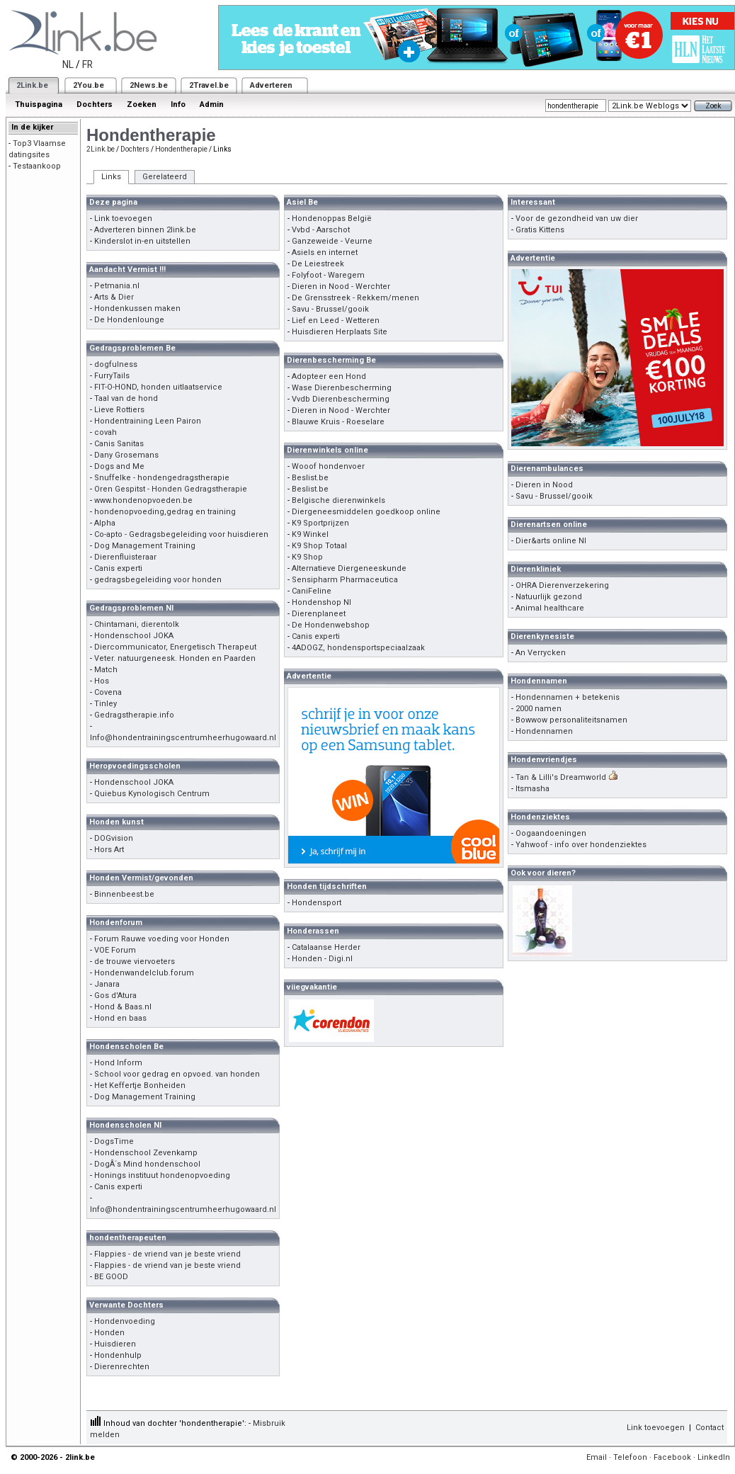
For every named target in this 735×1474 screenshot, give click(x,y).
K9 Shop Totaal (319, 545)
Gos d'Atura (115, 995)
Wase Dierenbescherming (342, 387)
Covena (108, 692)
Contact (709, 1427)
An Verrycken (540, 652)
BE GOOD (111, 1276)
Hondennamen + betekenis (567, 697)
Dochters (94, 104)
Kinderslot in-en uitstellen (142, 241)
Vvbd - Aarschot (321, 229)
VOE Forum (115, 950)
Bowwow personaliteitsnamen (571, 720)
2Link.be (32, 85)
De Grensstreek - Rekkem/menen (355, 297)
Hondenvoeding (124, 1321)
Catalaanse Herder (326, 947)
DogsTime (114, 1141)
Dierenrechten (121, 1366)
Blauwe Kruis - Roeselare (338, 421)
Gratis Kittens (539, 229)
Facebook (672, 1457)
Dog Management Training (144, 545)
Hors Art (109, 849)
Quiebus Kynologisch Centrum (152, 793)
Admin (212, 104)
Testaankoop (37, 166)
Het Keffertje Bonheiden (140, 1085)
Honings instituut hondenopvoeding (162, 1175)
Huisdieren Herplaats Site (339, 331)
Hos (101, 681)
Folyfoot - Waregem (328, 275)
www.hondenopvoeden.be (143, 500)
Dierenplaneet (319, 613)
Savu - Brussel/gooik (330, 309)
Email (596, 1457)
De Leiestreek (318, 263)
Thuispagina (38, 104)
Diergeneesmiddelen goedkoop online (366, 511)
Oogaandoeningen (550, 833)
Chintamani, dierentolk (136, 624)
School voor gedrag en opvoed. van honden (177, 1074)
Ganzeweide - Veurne (332, 241)
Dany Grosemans (126, 455)
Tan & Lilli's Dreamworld (560, 777)
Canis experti (118, 568)
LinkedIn (713, 1457)
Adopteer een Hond (329, 376)
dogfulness (115, 364)
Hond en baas (120, 1018)
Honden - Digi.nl (322, 958)
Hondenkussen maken (137, 308)
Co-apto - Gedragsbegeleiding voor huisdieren (181, 534)
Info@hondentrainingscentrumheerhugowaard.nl (183, 737)
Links (111, 176)
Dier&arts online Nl (550, 540)
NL (68, 64)
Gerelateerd (164, 176)
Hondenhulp (118, 1355)
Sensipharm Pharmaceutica (345, 579)
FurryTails (112, 375)
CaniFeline (311, 591)
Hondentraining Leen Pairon (147, 421)
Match (106, 669)
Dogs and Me (119, 466)
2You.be (88, 85)
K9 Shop (307, 557)
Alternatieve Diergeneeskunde (349, 568)
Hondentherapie (181, 149)
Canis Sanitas (119, 443)
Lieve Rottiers (119, 409)
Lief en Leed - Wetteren (336, 320)
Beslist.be (310, 477)
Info (178, 104)
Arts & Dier (114, 297)
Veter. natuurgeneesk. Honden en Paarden (175, 658)
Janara (107, 984)
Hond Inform (118, 1062)
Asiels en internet (325, 252)
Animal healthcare (549, 608)
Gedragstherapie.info (134, 715)
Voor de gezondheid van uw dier (576, 218)
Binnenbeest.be (124, 894)
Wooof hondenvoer (328, 466)
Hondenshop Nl (321, 602)
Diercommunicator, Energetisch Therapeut (175, 647)
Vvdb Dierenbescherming (340, 399)
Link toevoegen (123, 218)
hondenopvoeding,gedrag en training (165, 511)
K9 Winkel (310, 534)
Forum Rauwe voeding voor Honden (161, 938)
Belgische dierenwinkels (338, 500)
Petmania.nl (116, 285)
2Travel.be (209, 85)
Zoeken (141, 104)
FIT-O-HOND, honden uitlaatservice (158, 387)
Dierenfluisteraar (125, 557)
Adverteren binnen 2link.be (145, 229)
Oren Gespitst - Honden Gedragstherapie (170, 489)
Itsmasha (532, 788)
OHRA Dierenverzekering (562, 585)
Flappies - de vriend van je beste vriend (167, 1254)
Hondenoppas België (332, 218)
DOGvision (113, 838)
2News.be (149, 85)
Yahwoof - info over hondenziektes (580, 844)
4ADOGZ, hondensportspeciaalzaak (358, 647)
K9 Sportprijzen (320, 523)
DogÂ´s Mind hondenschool (147, 1164)
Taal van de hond (126, 398)
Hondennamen (544, 731)
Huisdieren (115, 1344)
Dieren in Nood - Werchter (341, 286)
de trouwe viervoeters (134, 961)
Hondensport (316, 902)
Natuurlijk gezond (548, 596)
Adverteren (271, 85)
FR (87, 64)
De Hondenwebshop (331, 625)
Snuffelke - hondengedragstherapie (161, 477)
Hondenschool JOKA (133, 635)
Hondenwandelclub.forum (144, 972)
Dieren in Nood (544, 484)
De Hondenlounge (129, 319)
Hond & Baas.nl (123, 1006)
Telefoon (630, 1457)
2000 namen (538, 708)
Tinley (105, 703)
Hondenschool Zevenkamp (146, 1152)
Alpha (104, 523)
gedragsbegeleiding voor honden (158, 579)
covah (105, 432)
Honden (109, 1332)
